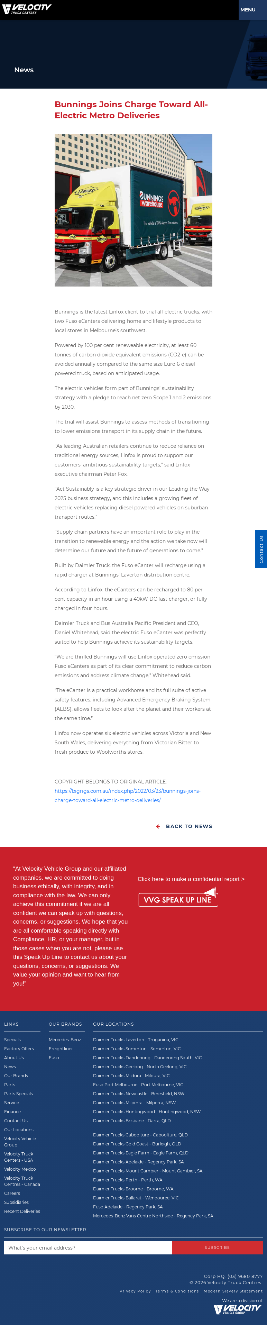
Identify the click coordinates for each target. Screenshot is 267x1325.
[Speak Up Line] (178, 898)
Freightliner (61, 1048)
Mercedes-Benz (65, 1039)
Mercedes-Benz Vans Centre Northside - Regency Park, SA (153, 1215)
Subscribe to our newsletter (45, 1229)
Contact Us (16, 1120)
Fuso (54, 1057)
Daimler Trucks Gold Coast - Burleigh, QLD (137, 1143)
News (10, 1066)
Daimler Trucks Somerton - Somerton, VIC (137, 1048)
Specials (12, 1039)
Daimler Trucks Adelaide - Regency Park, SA (138, 1161)
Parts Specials (18, 1093)
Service (11, 1102)
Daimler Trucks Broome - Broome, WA (133, 1188)
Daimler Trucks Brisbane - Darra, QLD (132, 1120)
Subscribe (217, 1247)
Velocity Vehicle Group (20, 1141)
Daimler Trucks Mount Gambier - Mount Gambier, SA (148, 1170)
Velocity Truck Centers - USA (18, 1157)
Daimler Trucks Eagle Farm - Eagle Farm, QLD (140, 1152)
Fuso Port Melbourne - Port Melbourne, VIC (138, 1084)
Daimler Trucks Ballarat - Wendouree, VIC (136, 1197)
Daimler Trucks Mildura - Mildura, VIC (131, 1075)
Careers (12, 1193)
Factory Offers (19, 1048)
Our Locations (19, 1129)
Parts (9, 1084)
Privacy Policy (135, 1291)
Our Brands (16, 1075)
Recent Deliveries (22, 1211)
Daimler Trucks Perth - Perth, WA (128, 1179)
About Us (14, 1057)
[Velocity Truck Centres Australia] (26, 6)
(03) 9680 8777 (245, 1276)
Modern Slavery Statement (233, 1291)
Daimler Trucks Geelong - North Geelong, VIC (140, 1066)
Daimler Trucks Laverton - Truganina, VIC (135, 1039)
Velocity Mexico (20, 1169)
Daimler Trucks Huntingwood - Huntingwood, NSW (147, 1111)
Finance (12, 1111)
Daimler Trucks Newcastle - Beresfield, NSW (138, 1093)
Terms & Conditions (177, 1291)
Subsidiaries (16, 1202)
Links (11, 1024)
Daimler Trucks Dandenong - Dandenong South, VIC (147, 1057)
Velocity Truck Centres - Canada (22, 1181)
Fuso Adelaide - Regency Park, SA (128, 1206)
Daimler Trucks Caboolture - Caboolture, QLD (140, 1134)
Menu (249, 10)
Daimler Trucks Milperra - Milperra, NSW (134, 1102)
